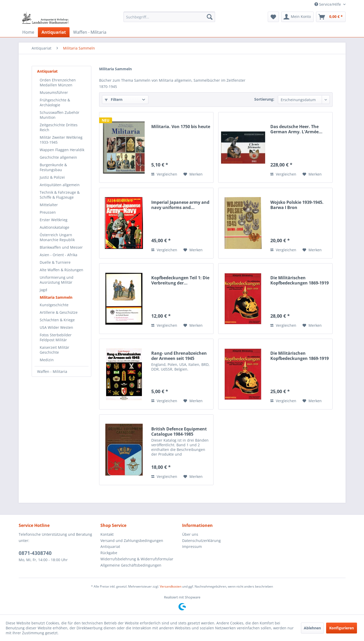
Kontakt (107, 534)
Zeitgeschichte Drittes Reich (59, 127)
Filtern (113, 99)
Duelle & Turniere (55, 262)
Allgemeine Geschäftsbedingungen (130, 565)
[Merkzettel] (273, 17)
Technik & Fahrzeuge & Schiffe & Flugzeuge (60, 195)
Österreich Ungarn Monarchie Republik (57, 237)
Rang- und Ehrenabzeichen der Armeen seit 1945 (179, 356)
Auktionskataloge (54, 227)
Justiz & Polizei (52, 177)
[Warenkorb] (331, 17)
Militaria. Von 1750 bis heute (180, 126)
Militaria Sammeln (56, 297)
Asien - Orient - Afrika (58, 254)
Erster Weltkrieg (53, 219)
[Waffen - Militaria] (90, 32)
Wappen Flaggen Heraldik (62, 149)
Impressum (192, 546)
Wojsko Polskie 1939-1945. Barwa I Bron (297, 205)
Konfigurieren (341, 627)
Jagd (43, 289)
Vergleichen (164, 174)
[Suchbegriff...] (169, 17)
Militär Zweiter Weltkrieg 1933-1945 (61, 140)
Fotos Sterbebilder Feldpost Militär (56, 337)
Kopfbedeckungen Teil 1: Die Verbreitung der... (180, 280)
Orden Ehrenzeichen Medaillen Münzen (58, 82)
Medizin (47, 359)
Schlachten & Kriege (57, 319)
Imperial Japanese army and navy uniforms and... (180, 205)
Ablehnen (312, 627)
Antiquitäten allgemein (60, 184)
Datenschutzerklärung (201, 540)
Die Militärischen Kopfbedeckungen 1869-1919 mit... (299, 280)
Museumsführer (54, 92)
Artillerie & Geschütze (59, 312)
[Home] (28, 32)
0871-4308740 (35, 553)
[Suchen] (209, 17)
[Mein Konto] (297, 17)
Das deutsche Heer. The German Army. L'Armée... (296, 129)
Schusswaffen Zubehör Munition (59, 115)
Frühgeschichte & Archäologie (55, 102)
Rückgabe (108, 552)
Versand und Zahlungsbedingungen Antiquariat (131, 543)
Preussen (48, 212)
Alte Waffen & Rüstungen (61, 269)
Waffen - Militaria (52, 371)
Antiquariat (47, 71)
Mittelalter (49, 204)
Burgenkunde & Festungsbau (53, 167)
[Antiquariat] (54, 32)
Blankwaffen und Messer (61, 247)
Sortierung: (264, 99)
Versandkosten (170, 586)
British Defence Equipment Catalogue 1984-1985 (179, 431)
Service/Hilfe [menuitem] (328, 4)
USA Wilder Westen (56, 327)
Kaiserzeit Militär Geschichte (54, 350)
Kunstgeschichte (54, 304)
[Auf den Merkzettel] (193, 174)
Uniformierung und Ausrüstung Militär (56, 280)
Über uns (190, 534)
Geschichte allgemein (58, 157)
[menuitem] (169, 17)
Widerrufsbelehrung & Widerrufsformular (136, 558)
